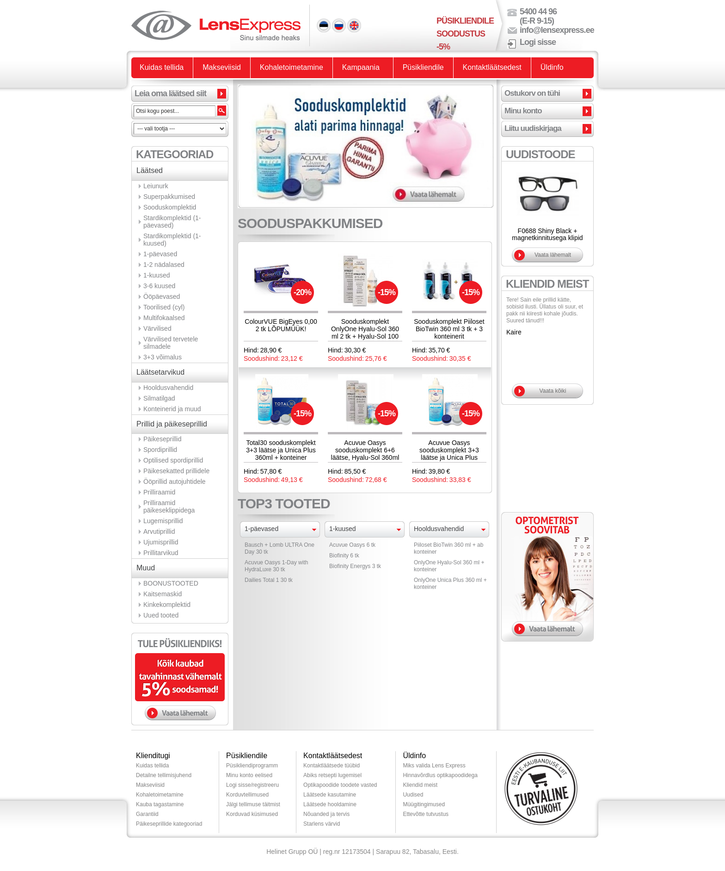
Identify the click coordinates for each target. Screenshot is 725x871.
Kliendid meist (420, 785)
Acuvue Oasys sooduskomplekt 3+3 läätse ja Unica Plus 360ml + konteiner (449, 454)
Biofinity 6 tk (344, 555)
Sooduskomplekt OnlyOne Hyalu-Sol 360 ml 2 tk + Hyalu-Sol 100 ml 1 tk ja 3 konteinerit (365, 332)
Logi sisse (538, 42)
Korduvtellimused (247, 794)
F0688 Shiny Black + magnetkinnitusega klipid (547, 234)
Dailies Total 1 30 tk (269, 580)
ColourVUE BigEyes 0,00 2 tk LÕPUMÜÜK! (281, 325)
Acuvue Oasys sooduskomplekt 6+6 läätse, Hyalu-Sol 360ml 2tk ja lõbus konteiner (365, 454)
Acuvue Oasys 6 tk (352, 545)
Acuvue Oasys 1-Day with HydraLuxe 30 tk (276, 566)
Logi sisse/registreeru (252, 785)
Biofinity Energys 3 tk (355, 566)
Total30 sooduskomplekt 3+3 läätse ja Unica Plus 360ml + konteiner (281, 450)
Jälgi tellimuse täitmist (253, 804)
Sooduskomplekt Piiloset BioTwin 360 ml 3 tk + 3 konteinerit (449, 329)
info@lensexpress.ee (557, 30)
